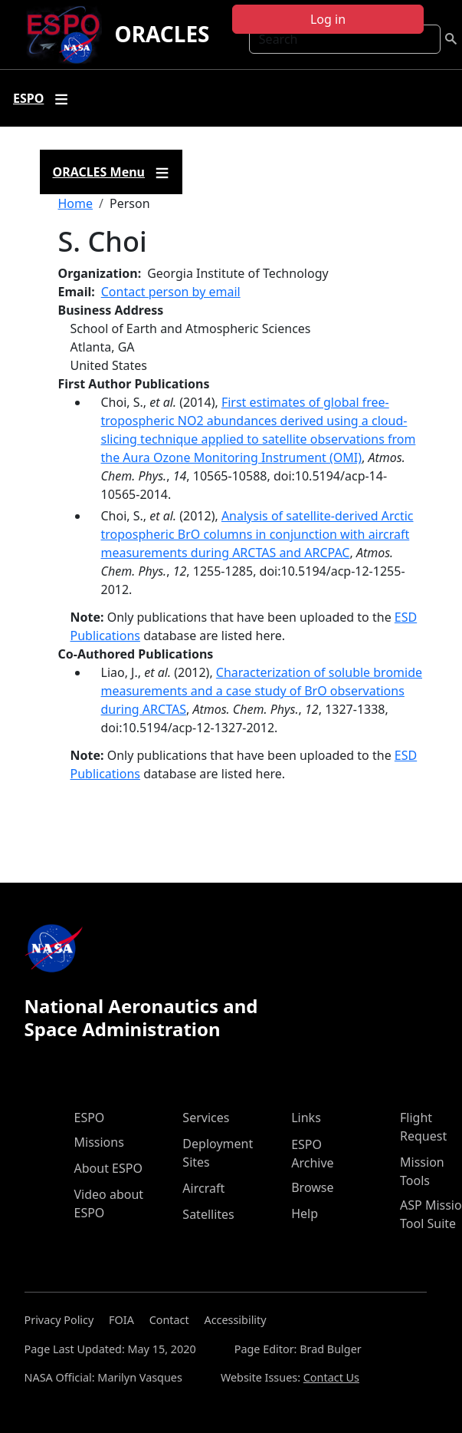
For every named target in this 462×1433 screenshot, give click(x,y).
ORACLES (161, 33)
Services (205, 1117)
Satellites (208, 1214)
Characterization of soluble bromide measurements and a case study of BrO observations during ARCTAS (262, 691)
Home (75, 203)
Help (304, 1213)
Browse (312, 1187)
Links (306, 1117)
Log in (328, 19)
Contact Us (331, 1377)
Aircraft (203, 1188)
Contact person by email (171, 291)
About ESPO (108, 1168)
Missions (99, 1142)
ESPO (89, 1117)
